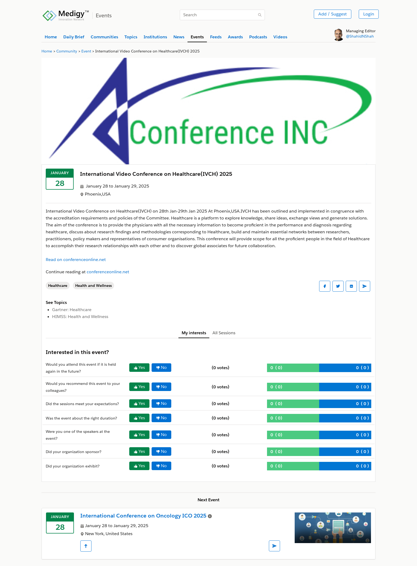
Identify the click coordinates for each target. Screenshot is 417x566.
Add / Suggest (332, 14)
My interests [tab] (194, 333)
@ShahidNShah (360, 36)
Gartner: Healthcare (71, 309)
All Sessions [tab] (223, 333)
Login (368, 14)
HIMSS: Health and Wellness (80, 316)
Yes (139, 367)
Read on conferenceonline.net (76, 259)
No (161, 367)
